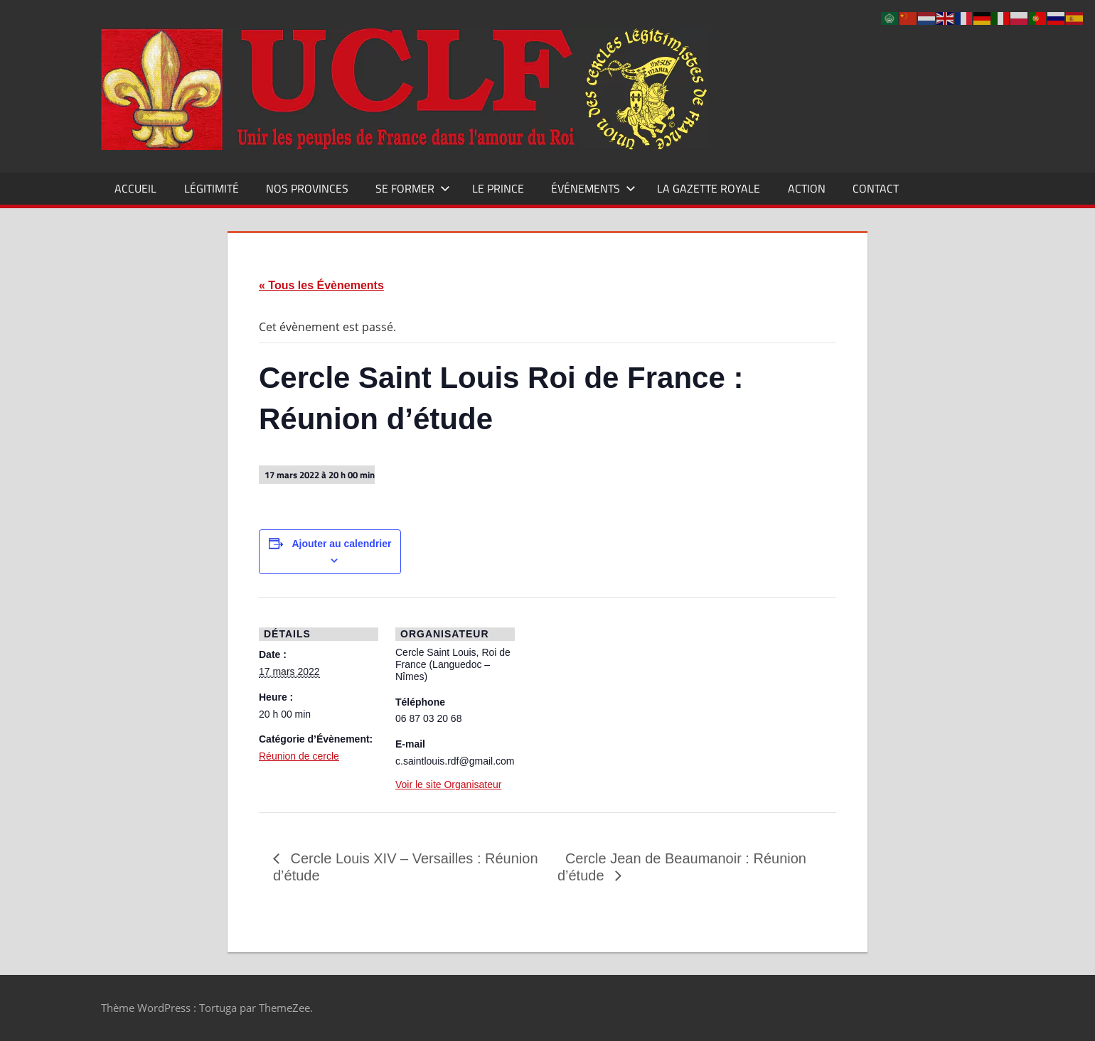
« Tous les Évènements (321, 285)
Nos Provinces (307, 188)
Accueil (135, 188)
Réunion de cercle (299, 756)
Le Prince (498, 188)
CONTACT (876, 188)
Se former (412, 188)
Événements (593, 188)
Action (807, 188)
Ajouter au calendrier (341, 543)
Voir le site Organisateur (448, 784)
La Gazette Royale (708, 188)
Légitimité (211, 188)
